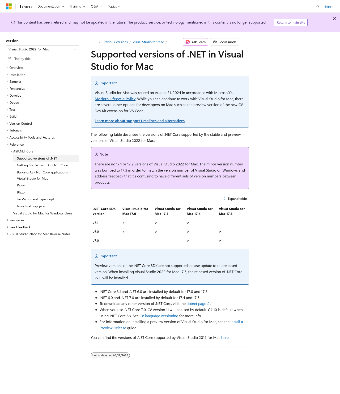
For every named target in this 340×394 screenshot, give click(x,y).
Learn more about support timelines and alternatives (140, 120)
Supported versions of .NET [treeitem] (37, 158)
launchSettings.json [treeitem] (31, 206)
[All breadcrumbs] (95, 42)
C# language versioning (159, 315)
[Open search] (318, 6)
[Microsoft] (9, 6)
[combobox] (42, 49)
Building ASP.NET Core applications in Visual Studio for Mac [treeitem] (44, 175)
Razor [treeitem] (21, 185)
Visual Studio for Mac (148, 42)
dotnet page (196, 303)
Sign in (329, 6)
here (225, 337)
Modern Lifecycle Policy (115, 98)
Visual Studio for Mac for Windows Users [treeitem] (42, 213)
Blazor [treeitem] (21, 192)
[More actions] (245, 42)
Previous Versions (115, 42)
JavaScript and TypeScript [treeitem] (35, 199)
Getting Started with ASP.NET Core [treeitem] (42, 165)
